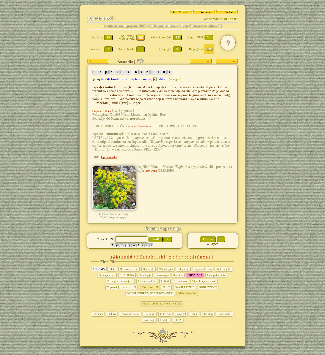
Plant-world (151, 170)
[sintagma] (175, 79)
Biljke (108, 111)
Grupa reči (97, 111)
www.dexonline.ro (141, 126)
